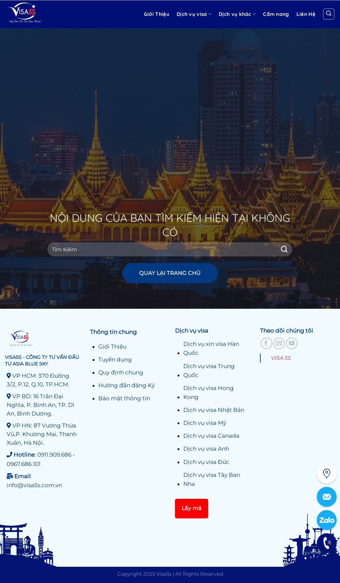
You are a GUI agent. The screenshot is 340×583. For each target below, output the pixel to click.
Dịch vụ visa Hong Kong (208, 392)
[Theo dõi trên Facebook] (266, 343)
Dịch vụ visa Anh (206, 448)
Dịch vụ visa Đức (206, 462)
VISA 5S (281, 358)
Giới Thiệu (112, 346)
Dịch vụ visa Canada (211, 435)
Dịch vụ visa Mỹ (204, 423)
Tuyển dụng (115, 359)
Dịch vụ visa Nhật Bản (213, 410)
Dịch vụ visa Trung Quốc (209, 370)
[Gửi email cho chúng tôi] (279, 343)
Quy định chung (120, 372)
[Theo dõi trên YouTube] (292, 343)
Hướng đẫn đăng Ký (126, 385)
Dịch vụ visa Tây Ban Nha (211, 479)
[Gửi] (284, 249)
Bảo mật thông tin (124, 398)
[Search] (328, 14)
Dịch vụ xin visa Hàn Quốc (211, 348)
